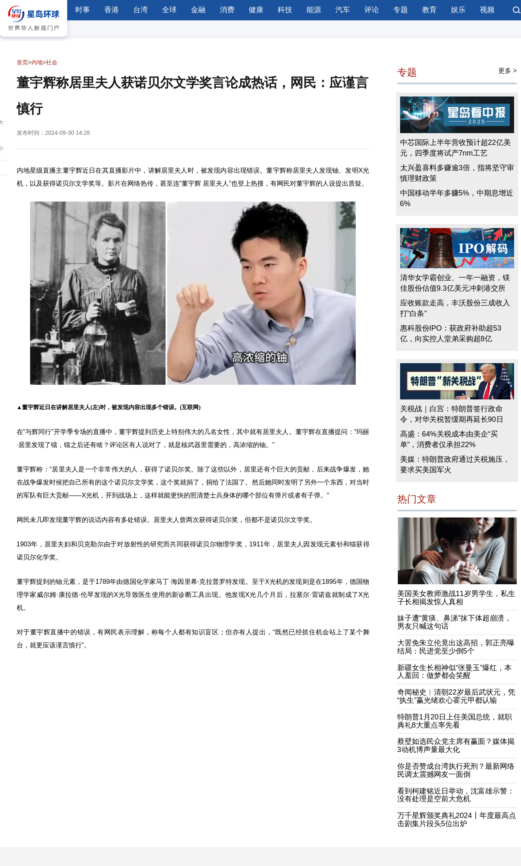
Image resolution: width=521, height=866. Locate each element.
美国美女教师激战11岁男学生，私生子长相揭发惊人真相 (456, 598)
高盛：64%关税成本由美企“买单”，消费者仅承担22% (449, 439)
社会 (51, 62)
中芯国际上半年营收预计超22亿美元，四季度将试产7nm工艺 (455, 147)
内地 (37, 62)
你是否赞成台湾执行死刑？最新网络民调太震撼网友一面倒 (455, 770)
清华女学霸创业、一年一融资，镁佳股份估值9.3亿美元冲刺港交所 (455, 283)
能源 (313, 10)
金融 (198, 10)
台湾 (140, 10)
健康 (256, 10)
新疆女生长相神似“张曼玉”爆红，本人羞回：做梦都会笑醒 (454, 672)
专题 (400, 10)
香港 (111, 10)
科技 (285, 10)
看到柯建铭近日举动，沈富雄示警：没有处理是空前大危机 (455, 795)
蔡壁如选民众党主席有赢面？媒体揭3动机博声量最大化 (455, 745)
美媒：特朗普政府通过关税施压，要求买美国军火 (455, 464)
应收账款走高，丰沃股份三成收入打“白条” (455, 308)
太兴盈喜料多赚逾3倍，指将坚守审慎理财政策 (457, 173)
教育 (429, 10)
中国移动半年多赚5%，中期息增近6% (456, 198)
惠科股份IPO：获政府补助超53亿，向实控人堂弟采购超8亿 (450, 333)
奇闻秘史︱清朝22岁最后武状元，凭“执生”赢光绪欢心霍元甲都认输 (456, 696)
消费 (227, 10)
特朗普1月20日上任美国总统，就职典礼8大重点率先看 (454, 721)
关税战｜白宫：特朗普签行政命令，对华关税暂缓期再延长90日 (451, 414)
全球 (169, 10)
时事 (82, 10)
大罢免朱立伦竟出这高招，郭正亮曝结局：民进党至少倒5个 (455, 647)
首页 (22, 62)
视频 (487, 10)
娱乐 (458, 10)
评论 (371, 10)
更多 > (507, 70)
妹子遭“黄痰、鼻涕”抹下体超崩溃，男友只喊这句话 (454, 622)
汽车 (342, 10)
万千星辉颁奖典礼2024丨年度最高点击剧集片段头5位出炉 (456, 819)
